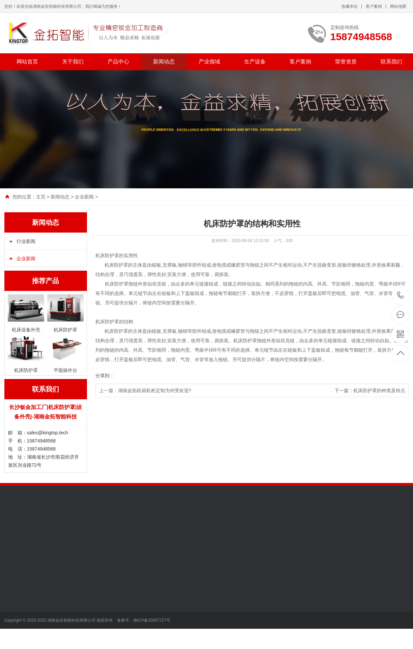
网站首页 (27, 61)
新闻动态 (164, 61)
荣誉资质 (346, 61)
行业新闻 (26, 241)
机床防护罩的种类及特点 (379, 390)
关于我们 (73, 61)
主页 (41, 196)
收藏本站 (350, 6)
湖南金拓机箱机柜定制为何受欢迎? (154, 390)
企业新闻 (84, 196)
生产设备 (255, 61)
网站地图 (398, 6)
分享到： (104, 375)
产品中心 (118, 61)
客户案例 (374, 6)
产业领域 (209, 61)
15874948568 (401, 295)
